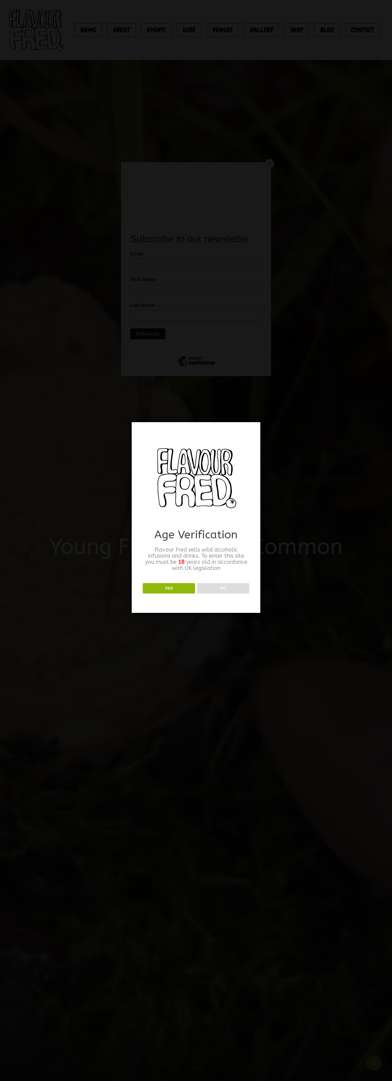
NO (223, 588)
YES (169, 588)
